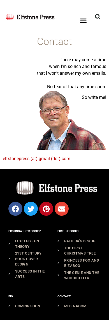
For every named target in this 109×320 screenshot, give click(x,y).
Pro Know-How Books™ (24, 231)
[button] (83, 20)
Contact (64, 296)
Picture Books (67, 231)
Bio (10, 296)
